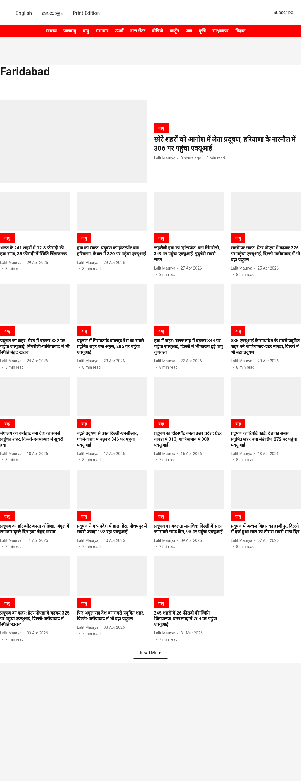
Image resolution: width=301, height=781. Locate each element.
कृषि (202, 31)
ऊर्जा (119, 31)
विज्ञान (240, 31)
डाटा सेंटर (137, 31)
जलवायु (69, 31)
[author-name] (166, 158)
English (24, 13)
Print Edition (86, 13)
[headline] (227, 144)
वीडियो (157, 31)
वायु (86, 31)
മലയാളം (52, 13)
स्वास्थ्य (51, 31)
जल (189, 31)
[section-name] (161, 128)
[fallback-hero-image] (73, 141)
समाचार (102, 31)
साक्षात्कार (220, 31)
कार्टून (174, 31)
